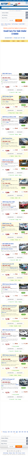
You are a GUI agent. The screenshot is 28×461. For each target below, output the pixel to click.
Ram (20, 220)
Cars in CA (12, 175)
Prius (20, 156)
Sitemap (10, 454)
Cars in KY (12, 400)
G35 (19, 198)
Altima (20, 134)
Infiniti (16, 198)
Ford (16, 280)
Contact (23, 454)
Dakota (21, 113)
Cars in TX (12, 92)
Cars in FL (12, 352)
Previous (4, 433)
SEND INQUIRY (20, 90)
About (14, 454)
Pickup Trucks (12, 113)
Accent (19, 326)
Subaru (15, 376)
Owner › (6, 80)
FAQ (16, 454)
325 (11, 433)
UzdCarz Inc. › (4, 313)
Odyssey (20, 302)
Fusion (19, 280)
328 (20, 433)
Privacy (19, 454)
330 (25, 433)
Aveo (21, 352)
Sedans (12, 198)
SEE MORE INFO (10, 90)
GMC (16, 92)
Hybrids (12, 156)
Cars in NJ (12, 134)
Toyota (16, 156)
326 (14, 433)
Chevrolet (16, 352)
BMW (17, 260)
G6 (19, 240)
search (19, 20)
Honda (16, 302)
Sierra (20, 92)
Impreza (19, 376)
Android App (5, 454)
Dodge (17, 113)
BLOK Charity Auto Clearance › (7, 249)
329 (22, 433)
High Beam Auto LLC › (14, 268)
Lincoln (16, 175)
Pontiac (16, 240)
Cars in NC (12, 220)
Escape (19, 400)
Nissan (16, 134)
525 (19, 260)
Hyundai (15, 326)
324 (9, 433)
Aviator (20, 175)
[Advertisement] (14, 417)
